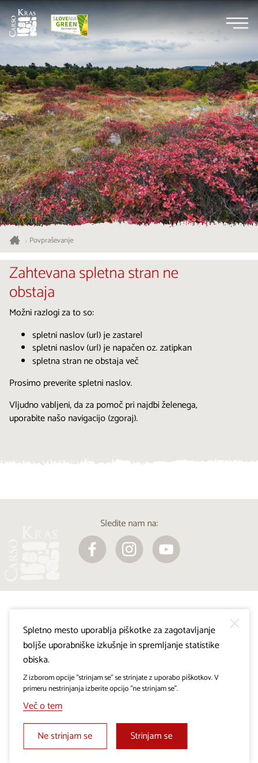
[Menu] (237, 23)
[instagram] (129, 549)
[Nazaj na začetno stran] (23, 23)
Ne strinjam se (65, 736)
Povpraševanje (51, 241)
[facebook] (92, 549)
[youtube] (166, 549)
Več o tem (42, 706)
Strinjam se (151, 736)
